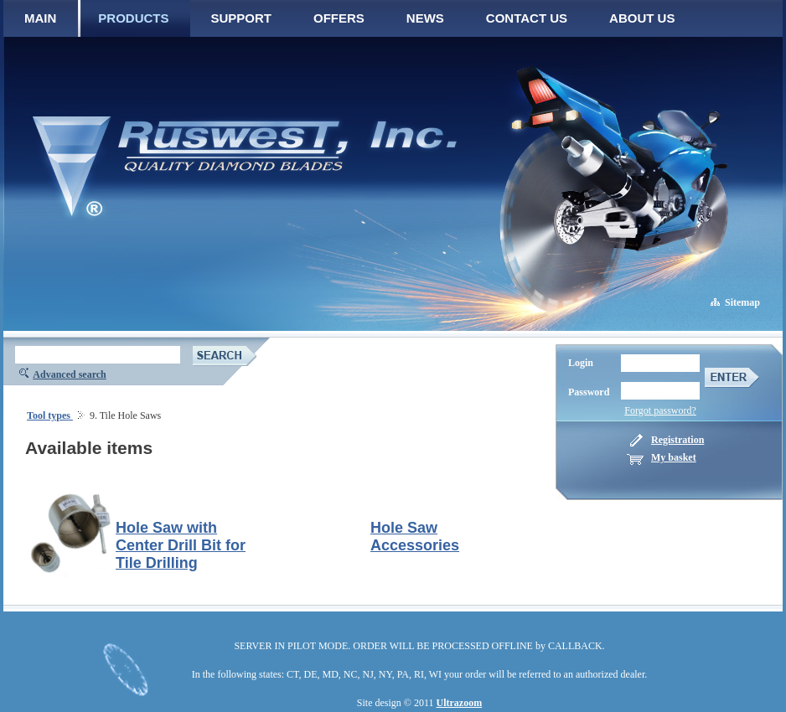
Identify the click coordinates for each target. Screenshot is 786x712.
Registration (677, 440)
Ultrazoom (460, 703)
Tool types (50, 415)
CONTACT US (526, 18)
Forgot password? (660, 410)
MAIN (40, 18)
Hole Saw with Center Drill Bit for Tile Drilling (181, 545)
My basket (673, 457)
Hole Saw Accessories (414, 536)
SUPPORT (241, 18)
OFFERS (339, 18)
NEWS (425, 18)
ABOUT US (642, 18)
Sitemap (742, 302)
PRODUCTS (133, 18)
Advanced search (69, 374)
